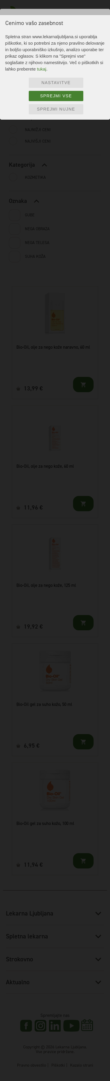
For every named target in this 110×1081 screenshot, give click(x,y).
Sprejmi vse (56, 95)
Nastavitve (56, 82)
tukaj (41, 68)
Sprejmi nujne (56, 109)
